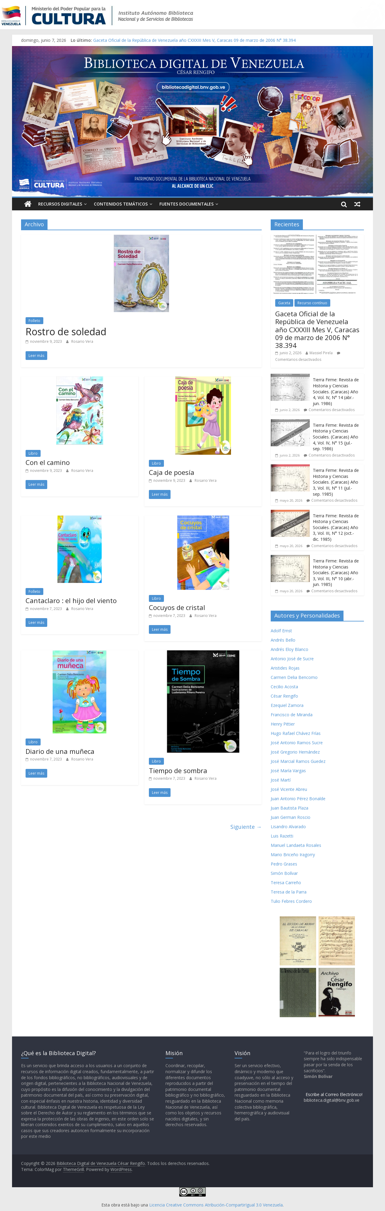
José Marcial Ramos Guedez (298, 761)
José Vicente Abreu (289, 789)
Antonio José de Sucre (292, 658)
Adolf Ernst (281, 630)
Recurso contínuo (312, 302)
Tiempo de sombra (178, 770)
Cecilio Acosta (284, 686)
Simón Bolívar (284, 873)
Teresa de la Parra (288, 892)
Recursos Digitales (60, 204)
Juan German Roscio (290, 817)
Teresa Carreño (286, 882)
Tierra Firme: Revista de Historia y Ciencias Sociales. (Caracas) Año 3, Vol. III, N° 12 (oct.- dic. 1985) (336, 527)
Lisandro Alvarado (288, 826)
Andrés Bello (283, 640)
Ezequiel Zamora (287, 705)
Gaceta (284, 302)
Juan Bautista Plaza (289, 808)
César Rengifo (284, 696)
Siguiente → (246, 826)
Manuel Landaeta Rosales (296, 845)
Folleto (34, 320)
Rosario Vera (82, 341)
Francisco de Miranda (292, 714)
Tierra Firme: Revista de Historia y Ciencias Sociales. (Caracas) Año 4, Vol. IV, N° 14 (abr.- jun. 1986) (336, 391)
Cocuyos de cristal (177, 607)
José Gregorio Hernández (295, 752)
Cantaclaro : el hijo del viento (71, 600)
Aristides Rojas (285, 668)
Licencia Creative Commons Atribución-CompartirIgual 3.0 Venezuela (216, 1205)
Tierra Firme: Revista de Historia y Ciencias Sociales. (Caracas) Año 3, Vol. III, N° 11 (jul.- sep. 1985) (336, 482)
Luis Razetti (282, 836)
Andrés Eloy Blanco (289, 649)
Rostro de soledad (66, 331)
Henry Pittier (283, 724)
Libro (33, 453)
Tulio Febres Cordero (291, 901)
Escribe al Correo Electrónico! (334, 1094)
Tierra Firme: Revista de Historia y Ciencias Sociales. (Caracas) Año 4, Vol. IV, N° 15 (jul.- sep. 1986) (336, 436)
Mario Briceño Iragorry (293, 854)
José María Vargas (288, 770)
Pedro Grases (284, 864)
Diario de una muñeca (60, 751)
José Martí (281, 780)
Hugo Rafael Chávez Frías (296, 733)
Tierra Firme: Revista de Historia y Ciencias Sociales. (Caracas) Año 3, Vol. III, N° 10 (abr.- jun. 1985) (336, 572)
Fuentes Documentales (186, 204)
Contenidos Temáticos (121, 204)
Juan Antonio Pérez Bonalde (298, 798)
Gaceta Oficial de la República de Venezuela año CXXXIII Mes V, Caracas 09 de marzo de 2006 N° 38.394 (194, 40)
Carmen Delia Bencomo (294, 677)
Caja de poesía (171, 472)
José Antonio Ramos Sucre (297, 742)
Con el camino (48, 462)
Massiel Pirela (321, 352)
